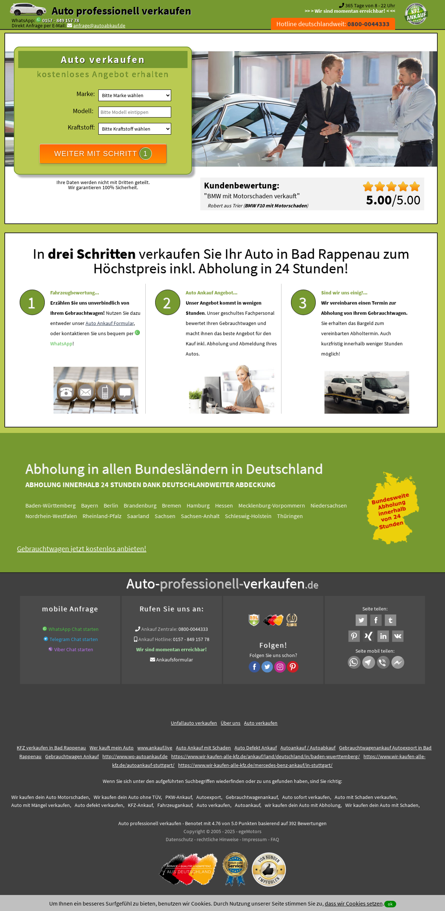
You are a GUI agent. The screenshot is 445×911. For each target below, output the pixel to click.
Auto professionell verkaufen (121, 10)
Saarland (141, 516)
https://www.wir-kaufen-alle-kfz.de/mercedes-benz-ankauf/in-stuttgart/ (255, 765)
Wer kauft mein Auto (112, 747)
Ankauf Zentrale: (159, 629)
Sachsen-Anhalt (203, 516)
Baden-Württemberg (53, 505)
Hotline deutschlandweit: (333, 24)
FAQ (275, 839)
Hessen (227, 505)
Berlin (114, 505)
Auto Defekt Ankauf (256, 747)
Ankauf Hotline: (155, 639)
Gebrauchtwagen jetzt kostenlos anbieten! (84, 548)
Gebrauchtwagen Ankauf (72, 756)
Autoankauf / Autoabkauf (307, 747)
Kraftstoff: (81, 127)
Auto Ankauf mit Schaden (203, 747)
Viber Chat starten (73, 649)
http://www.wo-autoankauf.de (135, 756)
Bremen (174, 505)
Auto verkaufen (260, 723)
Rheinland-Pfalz (105, 516)
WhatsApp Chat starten (73, 629)
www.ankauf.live (154, 747)
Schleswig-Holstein (251, 516)
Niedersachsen (332, 505)
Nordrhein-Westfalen (54, 516)
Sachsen (168, 516)
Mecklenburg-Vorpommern (274, 505)
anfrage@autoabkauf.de (99, 25)
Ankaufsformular (174, 659)
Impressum (254, 839)
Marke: (85, 93)
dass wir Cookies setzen (354, 903)
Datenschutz (179, 839)
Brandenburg (143, 505)
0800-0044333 (193, 629)
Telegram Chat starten (74, 639)
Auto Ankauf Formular (110, 337)
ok (390, 904)
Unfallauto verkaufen (194, 723)
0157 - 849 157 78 (60, 20)
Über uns (230, 723)
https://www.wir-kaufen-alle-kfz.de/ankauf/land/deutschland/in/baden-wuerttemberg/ (265, 756)
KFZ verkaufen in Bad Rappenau (51, 747)
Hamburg (201, 505)
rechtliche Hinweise (218, 839)
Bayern (92, 505)
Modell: (83, 111)
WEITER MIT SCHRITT (103, 153)
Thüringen (293, 516)
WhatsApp (61, 357)
